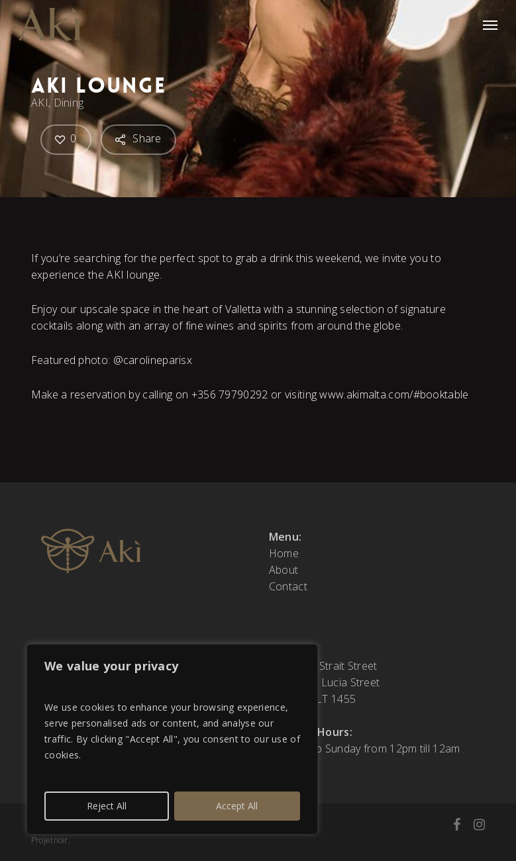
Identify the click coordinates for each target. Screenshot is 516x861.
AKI (39, 102)
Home (284, 553)
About (284, 570)
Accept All (237, 805)
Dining (68, 102)
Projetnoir (49, 840)
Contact (288, 586)
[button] (490, 24)
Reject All (107, 805)
